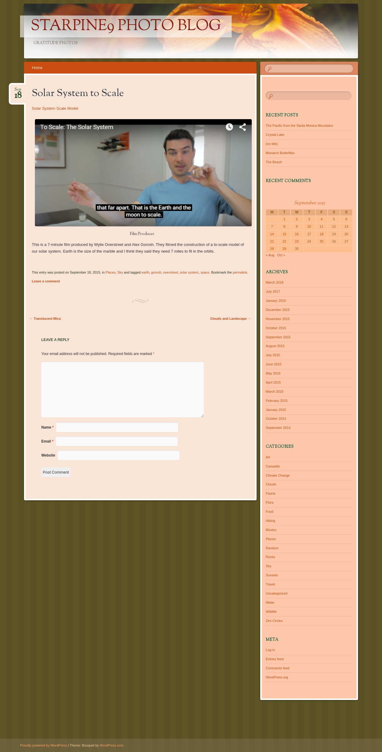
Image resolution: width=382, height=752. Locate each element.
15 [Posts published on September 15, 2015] (284, 234)
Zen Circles (274, 621)
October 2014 (276, 418)
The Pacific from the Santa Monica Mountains (299, 125)
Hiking (270, 521)
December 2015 (277, 310)
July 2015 (273, 355)
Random (272, 548)
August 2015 (275, 346)
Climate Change (278, 475)
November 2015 (277, 319)
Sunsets (272, 575)
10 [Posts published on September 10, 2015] (309, 226)
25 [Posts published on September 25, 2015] (321, 241)
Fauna (270, 493)
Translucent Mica (45, 318)
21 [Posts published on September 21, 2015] (272, 241)
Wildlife (271, 611)
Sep (18, 91)
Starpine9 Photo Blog (126, 26)
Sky (120, 272)
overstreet (170, 272)
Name (47, 427)
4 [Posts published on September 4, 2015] (321, 219)
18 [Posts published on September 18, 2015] (321, 234)
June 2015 (273, 364)
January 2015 (276, 410)
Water (270, 602)
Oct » (281, 255)
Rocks (270, 557)
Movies (271, 530)
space (204, 272)
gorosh (156, 272)
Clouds (271, 484)
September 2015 (278, 337)
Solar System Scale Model (55, 108)
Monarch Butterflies (280, 153)
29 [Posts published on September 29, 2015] (284, 248)
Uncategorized (276, 593)
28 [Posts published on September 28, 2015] (272, 248)
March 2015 (274, 391)
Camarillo (273, 466)
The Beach (274, 162)
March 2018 (274, 282)
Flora (269, 502)
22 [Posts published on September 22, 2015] (284, 241)
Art (268, 457)
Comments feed (277, 668)
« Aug (270, 255)
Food (269, 511)
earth (145, 272)
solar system (189, 272)
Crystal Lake (275, 134)
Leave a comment (46, 281)
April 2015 (273, 382)
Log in (270, 650)
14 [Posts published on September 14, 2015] (272, 234)
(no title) (272, 144)
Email (47, 441)
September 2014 (278, 427)
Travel (270, 584)
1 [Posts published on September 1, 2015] (284, 219)
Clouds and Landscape (230, 318)
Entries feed (275, 659)
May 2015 (273, 373)
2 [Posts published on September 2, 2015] (297, 219)
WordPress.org (277, 677)
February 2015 (277, 400)
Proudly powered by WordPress (43, 745)
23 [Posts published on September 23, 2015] (296, 241)
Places (111, 272)
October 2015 (276, 328)
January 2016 (276, 300)
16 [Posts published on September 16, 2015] (296, 234)
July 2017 (273, 291)
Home (37, 67)
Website (48, 455)
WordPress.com (111, 745)
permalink (240, 272)
